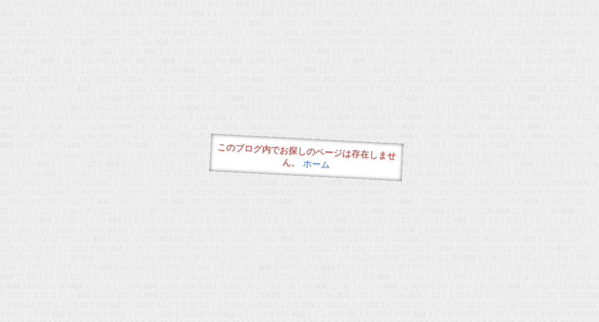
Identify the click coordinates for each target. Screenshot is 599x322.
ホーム (316, 163)
